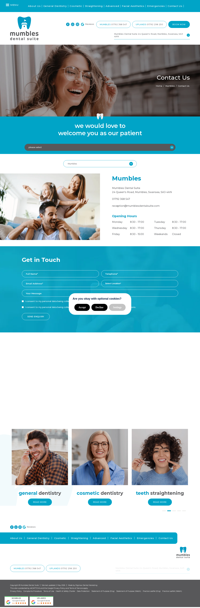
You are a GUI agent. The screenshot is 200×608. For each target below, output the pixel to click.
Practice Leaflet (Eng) (152, 592)
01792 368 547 (119, 24)
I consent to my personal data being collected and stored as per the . (69, 302)
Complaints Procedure (32, 592)
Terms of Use (48, 592)
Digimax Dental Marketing (86, 586)
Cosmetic (76, 6)
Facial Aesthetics (133, 6)
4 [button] (179, 512)
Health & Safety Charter (65, 592)
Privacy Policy (59, 589)
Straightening (94, 6)
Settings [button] (117, 307)
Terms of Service (76, 589)
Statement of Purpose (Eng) (103, 592)
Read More (40, 503)
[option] (40, 471)
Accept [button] (82, 307)
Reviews (87, 24)
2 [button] (169, 512)
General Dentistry (55, 6)
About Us (34, 6)
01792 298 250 (155, 24)
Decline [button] (99, 307)
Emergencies (156, 6)
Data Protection (83, 592)
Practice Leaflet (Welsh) (172, 592)
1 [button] (164, 512)
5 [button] (184, 512)
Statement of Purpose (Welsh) (128, 592)
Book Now (179, 24)
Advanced (112, 6)
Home (159, 86)
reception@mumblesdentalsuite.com (136, 206)
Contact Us (175, 6)
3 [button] (174, 512)
